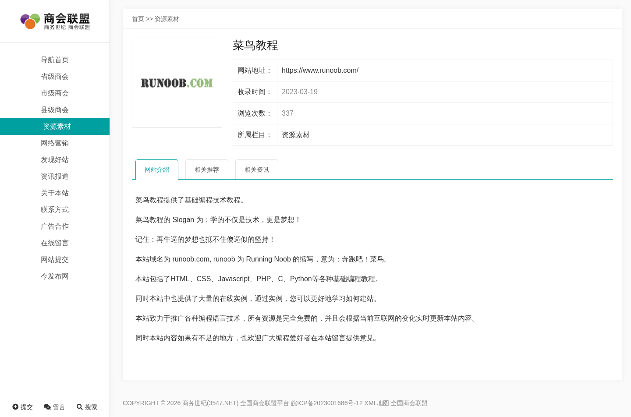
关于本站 (55, 193)
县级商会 (55, 109)
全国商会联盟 (409, 402)
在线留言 (55, 243)
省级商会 (55, 76)
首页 (138, 18)
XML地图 (377, 402)
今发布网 (55, 276)
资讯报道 (55, 176)
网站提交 (55, 259)
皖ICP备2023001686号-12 (326, 402)
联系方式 (55, 209)
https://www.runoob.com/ (320, 70)
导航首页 (55, 60)
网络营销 (55, 143)
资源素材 (57, 126)
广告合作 (55, 226)
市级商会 (55, 93)
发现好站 (55, 159)
